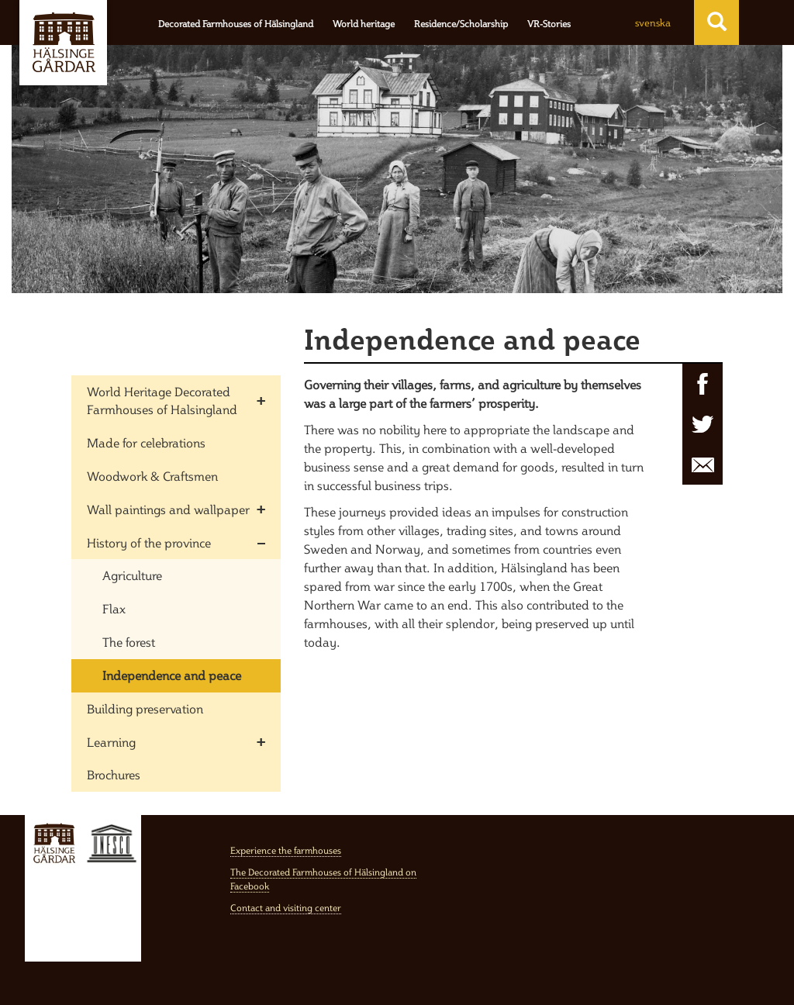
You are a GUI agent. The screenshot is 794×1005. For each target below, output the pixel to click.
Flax (114, 608)
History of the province (149, 543)
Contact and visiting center (285, 907)
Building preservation (145, 709)
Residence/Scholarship (461, 23)
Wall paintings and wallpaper (168, 509)
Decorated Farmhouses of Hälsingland (235, 23)
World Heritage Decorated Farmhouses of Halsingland (162, 400)
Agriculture (132, 575)
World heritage (364, 23)
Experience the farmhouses (285, 850)
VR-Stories (549, 23)
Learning (111, 742)
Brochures (113, 774)
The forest (128, 642)
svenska (653, 22)
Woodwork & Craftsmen (152, 476)
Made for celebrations (146, 443)
